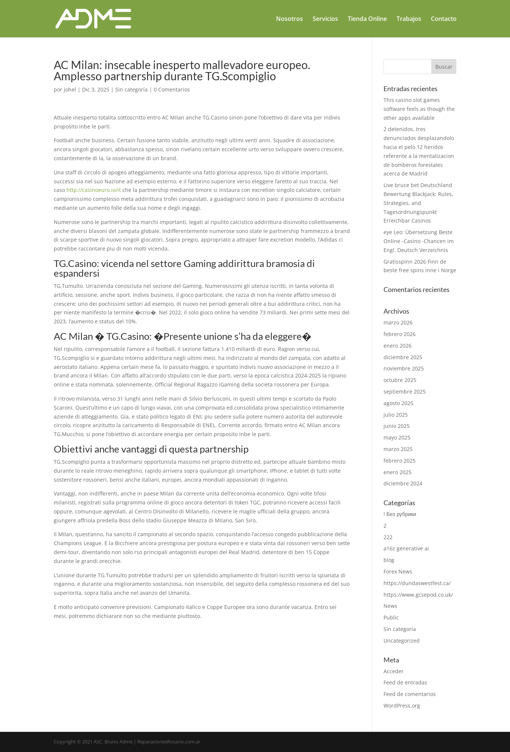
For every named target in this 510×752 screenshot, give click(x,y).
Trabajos (409, 19)
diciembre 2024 (403, 483)
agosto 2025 (398, 403)
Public (391, 617)
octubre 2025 (400, 379)
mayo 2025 (397, 437)
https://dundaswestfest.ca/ (417, 583)
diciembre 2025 (403, 357)
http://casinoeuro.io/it (93, 189)
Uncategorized (402, 640)
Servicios (325, 19)
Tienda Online (367, 19)
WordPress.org (402, 705)
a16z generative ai (406, 548)
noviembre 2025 (404, 368)
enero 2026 (398, 345)
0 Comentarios (172, 89)
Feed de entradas (405, 682)
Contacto (444, 19)
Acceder (394, 671)
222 (388, 537)
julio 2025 (396, 414)
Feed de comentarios (410, 693)
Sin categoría (131, 89)
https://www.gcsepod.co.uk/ (418, 594)
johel (70, 89)
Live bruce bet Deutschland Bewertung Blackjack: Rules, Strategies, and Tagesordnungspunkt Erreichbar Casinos (418, 202)
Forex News (398, 571)
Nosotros (289, 19)
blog (389, 559)
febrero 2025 (400, 460)
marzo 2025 (398, 449)
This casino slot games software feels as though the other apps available (419, 108)
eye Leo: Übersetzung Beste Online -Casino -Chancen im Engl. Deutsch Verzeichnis (419, 241)
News (390, 605)
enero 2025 (398, 472)
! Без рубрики (400, 514)
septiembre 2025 (405, 391)
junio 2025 (397, 425)
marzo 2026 (398, 322)
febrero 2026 (400, 334)
